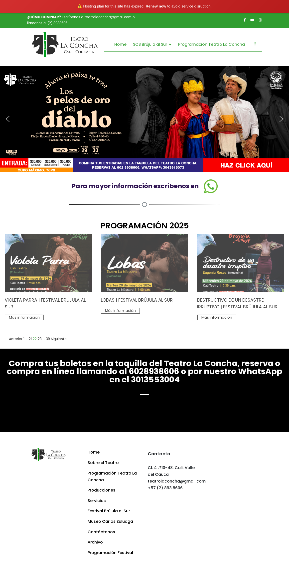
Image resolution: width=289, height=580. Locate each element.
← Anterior (13, 339)
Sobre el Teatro (103, 463)
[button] (144, 119)
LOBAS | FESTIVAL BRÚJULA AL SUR (137, 300)
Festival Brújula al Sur (109, 511)
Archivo (95, 542)
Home (120, 44)
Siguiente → (61, 339)
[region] (144, 119)
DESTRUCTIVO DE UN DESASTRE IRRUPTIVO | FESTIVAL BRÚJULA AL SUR (237, 303)
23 (40, 339)
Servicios (97, 501)
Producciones (101, 490)
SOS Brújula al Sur (150, 44)
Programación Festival (110, 553)
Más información (24, 317)
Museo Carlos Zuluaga (110, 521)
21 (30, 339)
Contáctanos (101, 532)
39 (48, 339)
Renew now (156, 6)
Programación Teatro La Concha (211, 44)
